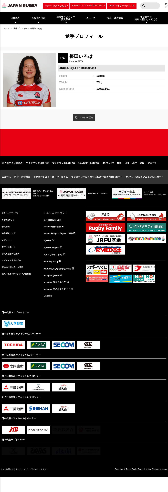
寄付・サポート (10, 259)
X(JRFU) (48, 252)
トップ (6, 28)
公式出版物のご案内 (12, 266)
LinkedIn (48, 310)
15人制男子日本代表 (12, 173)
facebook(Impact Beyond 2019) (60, 245)
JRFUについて (9, 230)
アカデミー (153, 173)
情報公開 (6, 237)
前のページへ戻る (84, 117)
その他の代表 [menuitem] (38, 18)
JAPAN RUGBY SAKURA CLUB (87, 5)
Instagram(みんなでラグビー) (59, 302)
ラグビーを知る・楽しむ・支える (50, 187)
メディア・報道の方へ (13, 274)
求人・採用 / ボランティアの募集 (19, 288)
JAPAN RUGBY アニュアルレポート (144, 187)
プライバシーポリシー (50, 484)
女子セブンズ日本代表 (63, 173)
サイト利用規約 (9, 484)
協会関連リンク (10, 245)
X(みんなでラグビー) (54, 266)
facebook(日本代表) (54, 237)
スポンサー (7, 252)
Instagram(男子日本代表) (57, 295)
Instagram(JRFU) (53, 288)
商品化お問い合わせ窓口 (14, 281)
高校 (134, 173)
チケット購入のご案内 (55, 5)
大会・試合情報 (22, 187)
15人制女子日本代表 (88, 173)
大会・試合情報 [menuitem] (115, 18)
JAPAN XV (108, 173)
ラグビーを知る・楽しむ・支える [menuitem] (146, 18)
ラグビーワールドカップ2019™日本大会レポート (96, 187)
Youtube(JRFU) (52, 274)
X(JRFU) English (53, 259)
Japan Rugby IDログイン (120, 5)
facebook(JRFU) (52, 230)
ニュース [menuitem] (90, 18)
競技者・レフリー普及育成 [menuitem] (65, 18)
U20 (127, 173)
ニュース (6, 187)
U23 (119, 173)
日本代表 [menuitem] (15, 18)
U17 (142, 173)
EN (166, 7)
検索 (143, 5)
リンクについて (28, 484)
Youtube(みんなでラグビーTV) (59, 281)
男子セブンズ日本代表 (37, 173)
